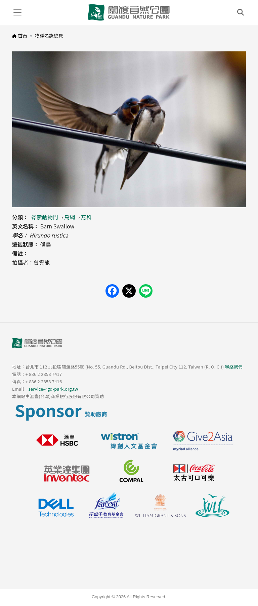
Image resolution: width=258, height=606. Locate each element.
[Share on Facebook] (112, 291)
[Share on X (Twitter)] (129, 291)
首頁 (22, 35)
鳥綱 (69, 217)
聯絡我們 (234, 366)
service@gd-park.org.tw (53, 389)
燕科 (86, 217)
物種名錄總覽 (49, 35)
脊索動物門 (44, 217)
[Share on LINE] (146, 291)
